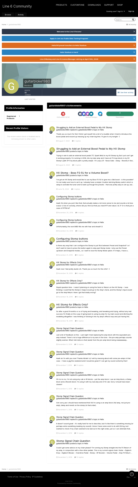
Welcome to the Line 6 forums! (69, 32)
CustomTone (77, 5)
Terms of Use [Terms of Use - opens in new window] (12, 477)
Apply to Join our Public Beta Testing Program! (69, 38)
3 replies (76, 141)
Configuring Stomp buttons (69, 196)
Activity (21, 15)
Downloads (94, 5)
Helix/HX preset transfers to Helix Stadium (69, 45)
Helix (102, 130)
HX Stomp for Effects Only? (69, 262)
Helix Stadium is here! (69, 52)
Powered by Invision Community (69, 483)
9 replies (79, 213)
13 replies (79, 344)
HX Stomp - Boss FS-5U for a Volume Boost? (82, 172)
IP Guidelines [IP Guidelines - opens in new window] (37, 477)
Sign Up (131, 11)
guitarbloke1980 (62, 130)
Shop (120, 5)
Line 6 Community (17, 6)
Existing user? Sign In (115, 11)
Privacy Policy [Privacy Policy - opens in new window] (25, 477)
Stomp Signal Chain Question (69, 328)
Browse (8, 15)
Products (61, 5)
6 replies (79, 273)
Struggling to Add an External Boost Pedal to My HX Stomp (84, 127)
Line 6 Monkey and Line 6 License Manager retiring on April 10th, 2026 (69, 59)
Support (109, 5)
